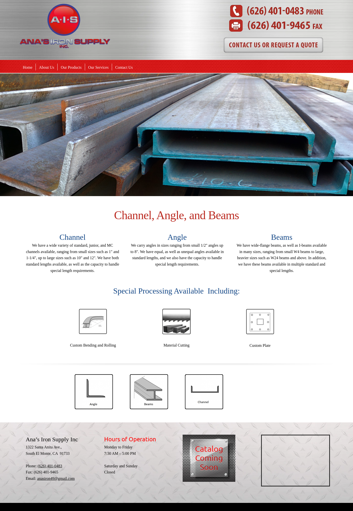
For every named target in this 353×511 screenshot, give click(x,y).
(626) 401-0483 (50, 466)
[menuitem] (28, 67)
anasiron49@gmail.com (56, 478)
